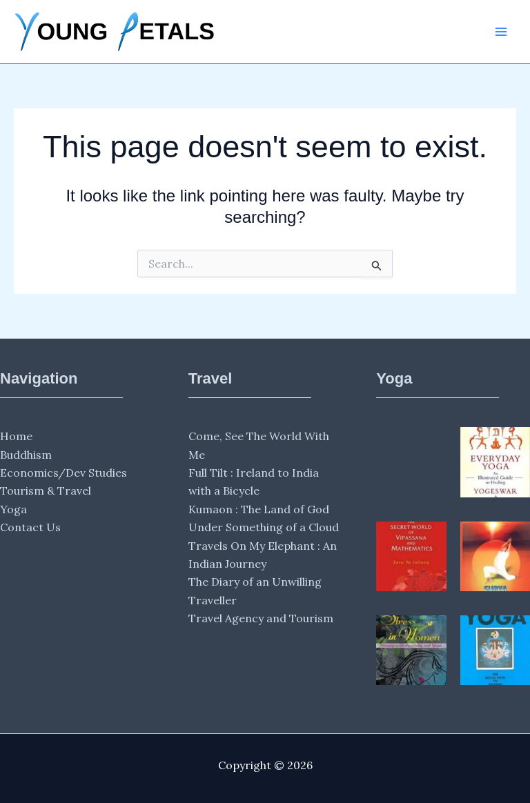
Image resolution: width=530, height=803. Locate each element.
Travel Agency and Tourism (260, 618)
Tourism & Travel (45, 490)
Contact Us (30, 527)
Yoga (13, 509)
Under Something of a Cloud (263, 527)
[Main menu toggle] (501, 32)
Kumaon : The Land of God (258, 509)
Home (16, 436)
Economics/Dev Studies (63, 472)
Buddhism (26, 455)
